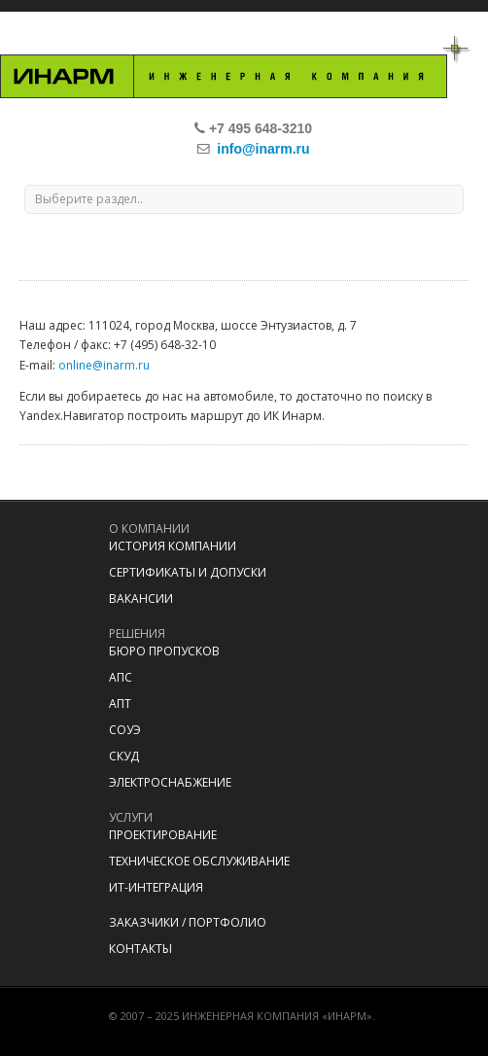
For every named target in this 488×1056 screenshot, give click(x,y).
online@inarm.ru (104, 365)
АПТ (120, 703)
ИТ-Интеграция (156, 887)
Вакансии (141, 598)
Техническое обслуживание (199, 861)
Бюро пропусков (164, 651)
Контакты (140, 948)
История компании (172, 546)
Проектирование (163, 835)
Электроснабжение (170, 782)
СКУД (124, 756)
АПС (120, 677)
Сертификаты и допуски (187, 572)
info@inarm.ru (263, 149)
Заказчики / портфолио (187, 922)
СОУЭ (125, 730)
